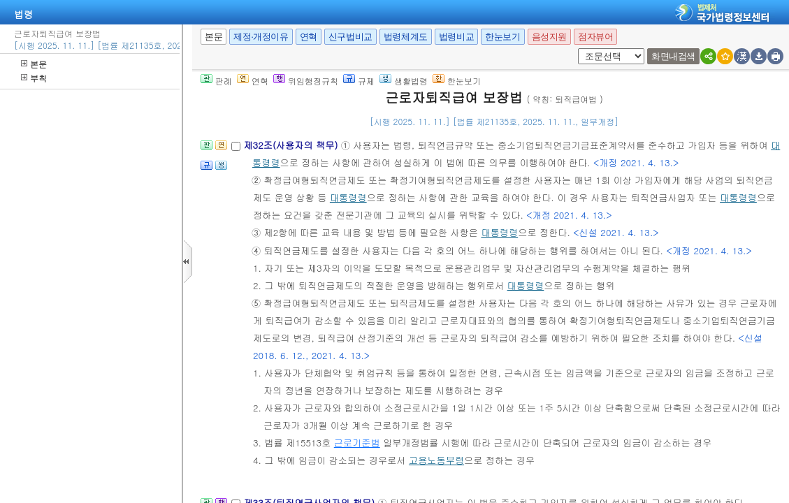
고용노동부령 (436, 460)
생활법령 (403, 81)
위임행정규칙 (305, 81)
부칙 (34, 78)
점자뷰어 (595, 36)
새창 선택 (582, 48)
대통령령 (348, 197)
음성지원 (549, 36)
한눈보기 (502, 36)
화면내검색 (673, 56)
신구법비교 (350, 36)
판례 (216, 81)
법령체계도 (406, 36)
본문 (34, 64)
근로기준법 (357, 442)
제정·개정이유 (260, 36)
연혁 (308, 36)
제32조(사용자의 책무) (291, 145)
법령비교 (456, 36)
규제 (359, 81)
